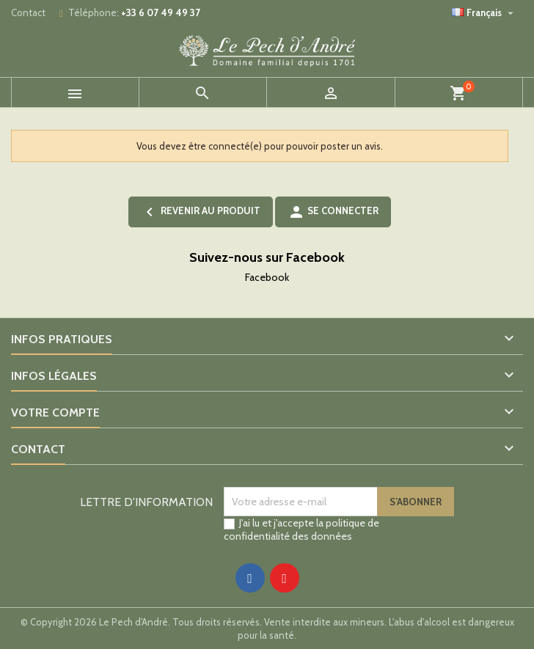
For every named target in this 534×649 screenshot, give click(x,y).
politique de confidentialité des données (301, 529)
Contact (28, 12)
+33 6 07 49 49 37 (160, 12)
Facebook (267, 277)
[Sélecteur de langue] (484, 12)
